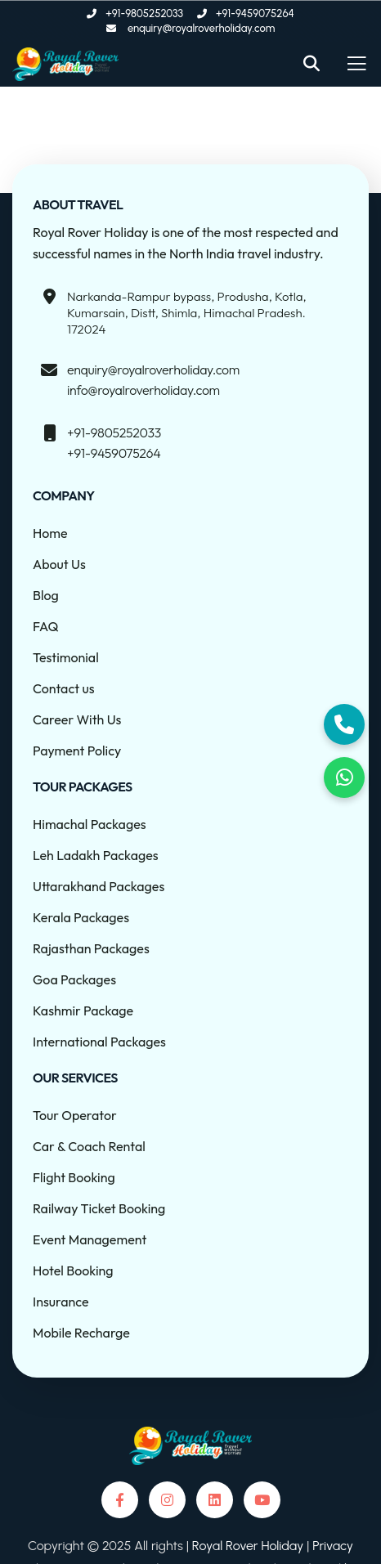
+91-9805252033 (114, 432)
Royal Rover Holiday (249, 1545)
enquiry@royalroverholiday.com (153, 369)
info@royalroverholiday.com (143, 390)
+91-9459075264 (113, 453)
